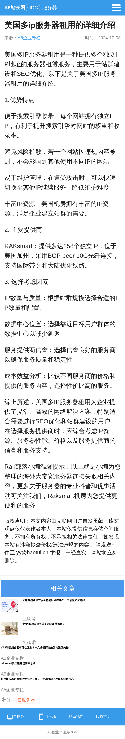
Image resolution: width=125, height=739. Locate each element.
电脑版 (15, 717)
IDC (34, 7)
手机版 (46, 716)
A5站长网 (14, 7)
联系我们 (76, 717)
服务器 (49, 7)
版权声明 (103, 717)
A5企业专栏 (29, 37)
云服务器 (26, 700)
